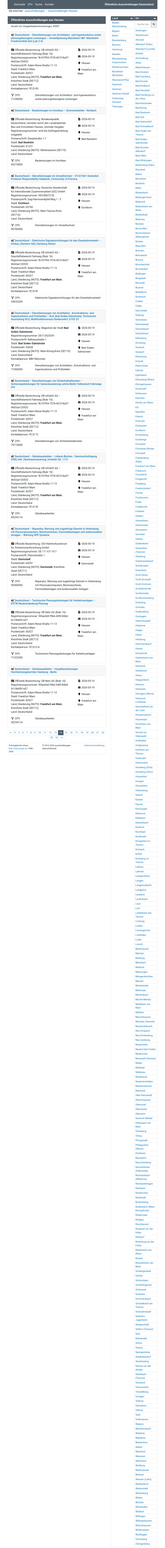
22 (103, 732)
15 (66, 732)
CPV (30, 4)
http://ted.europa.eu (18, 748)
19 (87, 732)
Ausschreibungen (34, 10)
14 (60, 732)
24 (56, 737)
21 (97, 732)
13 (55, 732)
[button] (122, 18)
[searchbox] (143, 24)
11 (45, 732)
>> (62, 737)
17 (76, 732)
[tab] (122, 18)
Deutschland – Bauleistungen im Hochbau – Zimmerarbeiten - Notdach (56, 110)
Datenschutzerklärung (94, 745)
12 (50, 732)
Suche (38, 4)
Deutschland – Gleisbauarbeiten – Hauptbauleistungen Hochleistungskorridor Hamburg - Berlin (44, 670)
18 (82, 732)
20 (92, 732)
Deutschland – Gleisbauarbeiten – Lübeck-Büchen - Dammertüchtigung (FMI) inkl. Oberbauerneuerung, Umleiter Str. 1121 (54, 458)
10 (39, 732)
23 (51, 737)
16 (71, 732)
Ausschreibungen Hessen (62, 10)
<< (10, 732)
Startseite (19, 4)
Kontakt (49, 4)
